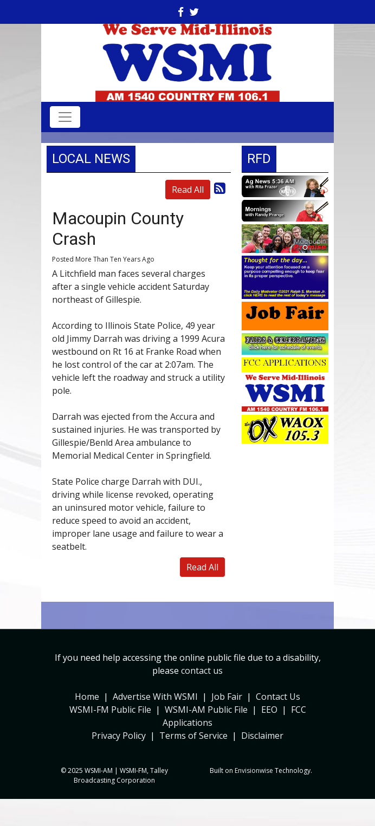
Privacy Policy (119, 736)
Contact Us (278, 697)
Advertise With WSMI (155, 697)
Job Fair (226, 697)
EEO (269, 710)
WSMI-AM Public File (206, 710)
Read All (188, 190)
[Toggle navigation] (65, 117)
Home (87, 697)
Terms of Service (193, 736)
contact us (202, 671)
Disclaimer (262, 736)
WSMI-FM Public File (110, 710)
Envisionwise (254, 770)
